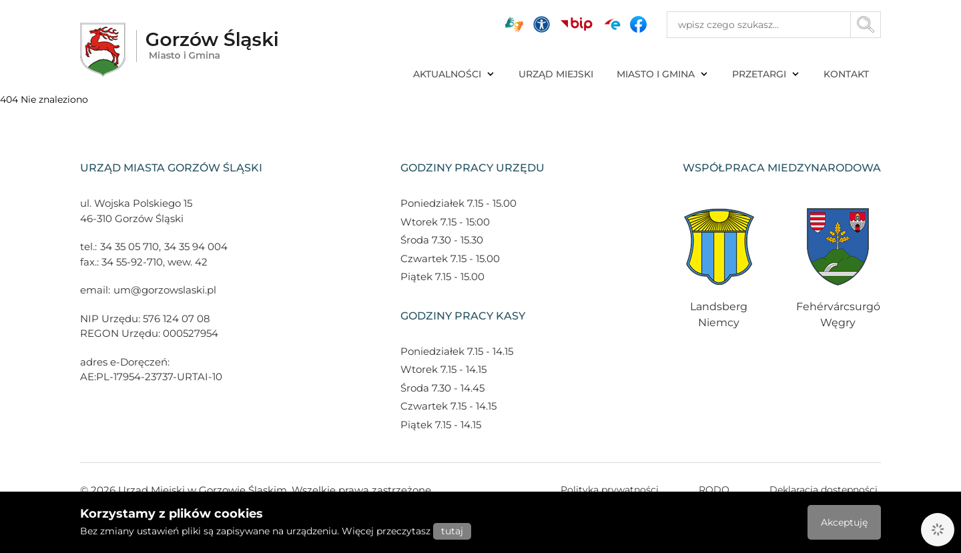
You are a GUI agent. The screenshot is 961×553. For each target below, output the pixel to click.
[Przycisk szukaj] (866, 24)
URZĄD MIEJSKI (556, 74)
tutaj (452, 531)
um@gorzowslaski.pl (164, 290)
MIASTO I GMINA (663, 74)
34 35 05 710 (129, 246)
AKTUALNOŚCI (454, 74)
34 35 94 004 (196, 246)
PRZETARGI (766, 74)
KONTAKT (846, 74)
